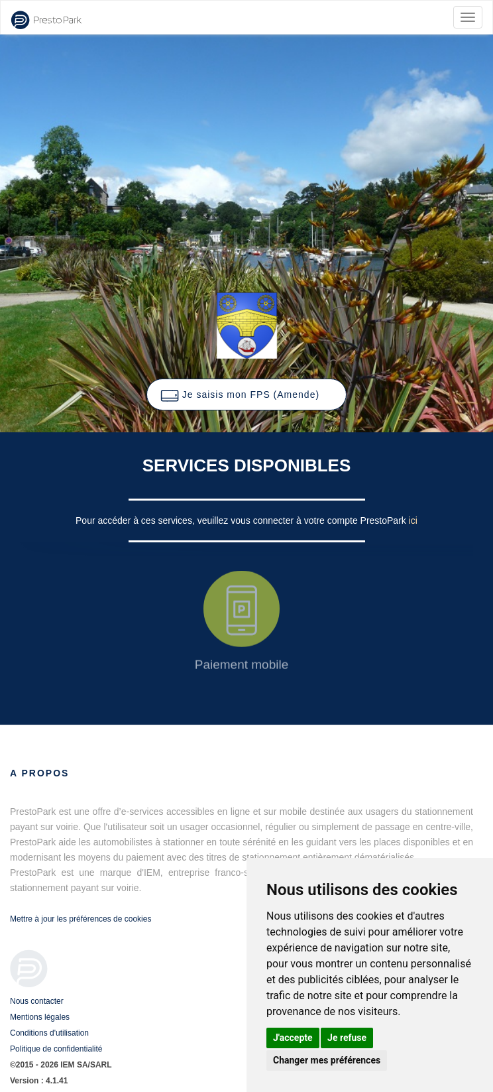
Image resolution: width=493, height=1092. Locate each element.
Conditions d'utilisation (49, 1033)
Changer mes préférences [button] (326, 1060)
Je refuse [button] (346, 1037)
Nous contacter (37, 1001)
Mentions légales (40, 1017)
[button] (246, 394)
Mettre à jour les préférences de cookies (80, 919)
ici (413, 520)
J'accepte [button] (293, 1037)
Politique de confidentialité (56, 1049)
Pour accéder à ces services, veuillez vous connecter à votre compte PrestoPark (242, 520)
